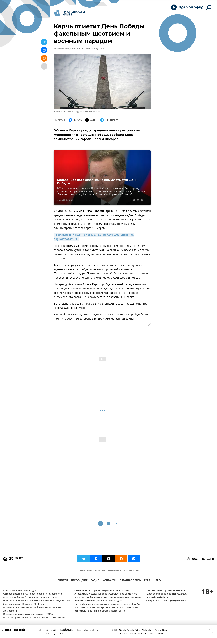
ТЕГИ (159, 580)
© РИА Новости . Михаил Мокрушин (68, 112)
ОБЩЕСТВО (99, 570)
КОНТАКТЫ (109, 580)
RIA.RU (148, 580)
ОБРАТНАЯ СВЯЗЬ (130, 580)
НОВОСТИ (62, 580)
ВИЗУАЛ (134, 570)
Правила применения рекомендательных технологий (34, 618)
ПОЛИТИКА (85, 570)
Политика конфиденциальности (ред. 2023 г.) (28, 614)
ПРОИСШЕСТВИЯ (118, 570)
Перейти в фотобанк (92, 112)
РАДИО (95, 580)
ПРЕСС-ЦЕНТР (79, 580)
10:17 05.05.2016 (61, 48)
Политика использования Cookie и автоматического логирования (33, 609)
